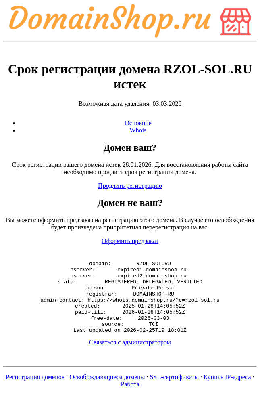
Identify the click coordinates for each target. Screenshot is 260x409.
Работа (130, 398)
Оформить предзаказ (130, 240)
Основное (138, 123)
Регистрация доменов (35, 391)
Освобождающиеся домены (107, 391)
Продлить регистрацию (130, 185)
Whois (138, 130)
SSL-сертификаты (174, 391)
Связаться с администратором (130, 356)
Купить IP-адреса (227, 391)
